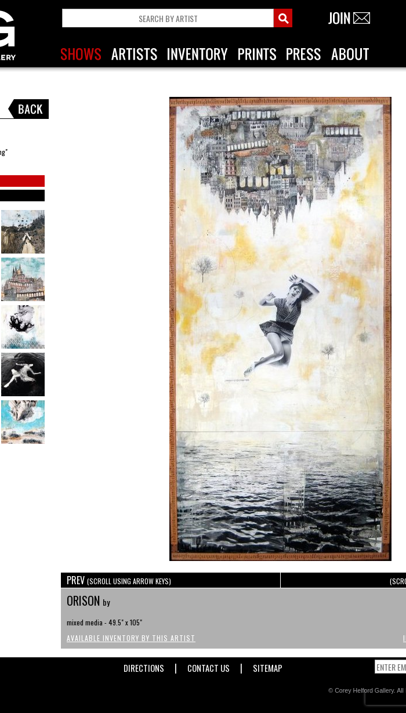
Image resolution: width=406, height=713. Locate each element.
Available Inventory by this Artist (131, 638)
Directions (144, 665)
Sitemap (267, 665)
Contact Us (208, 665)
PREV (119, 580)
